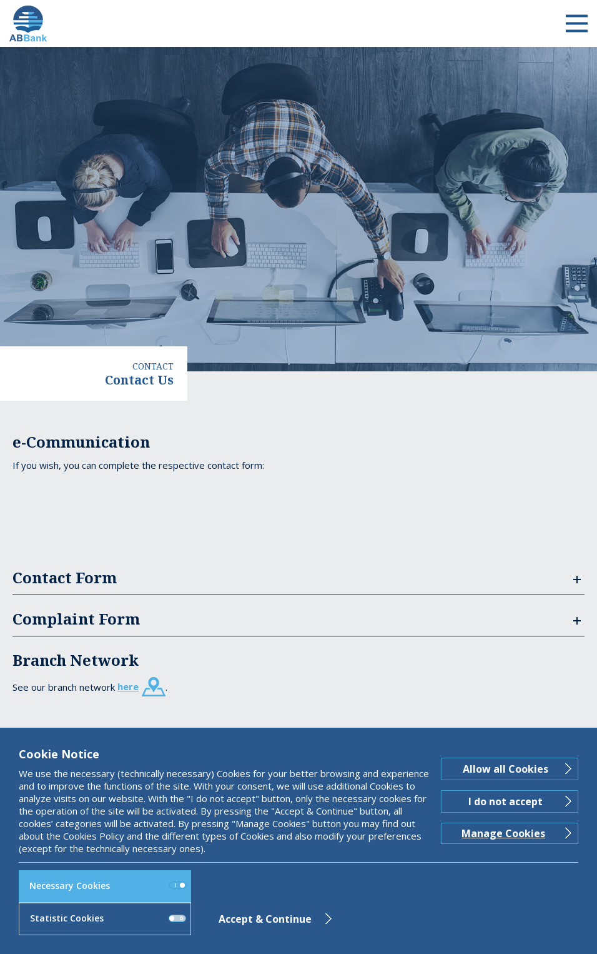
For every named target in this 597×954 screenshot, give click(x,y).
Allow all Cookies (505, 769)
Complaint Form (76, 618)
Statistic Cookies (108, 918)
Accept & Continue (265, 919)
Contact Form (64, 577)
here (128, 686)
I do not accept (505, 801)
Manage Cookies (503, 833)
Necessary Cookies (108, 885)
